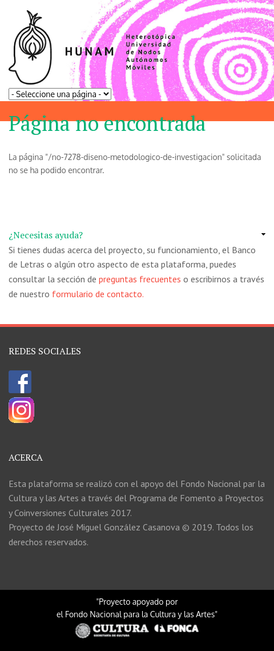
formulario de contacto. (98, 293)
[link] (137, 235)
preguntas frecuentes (140, 279)
